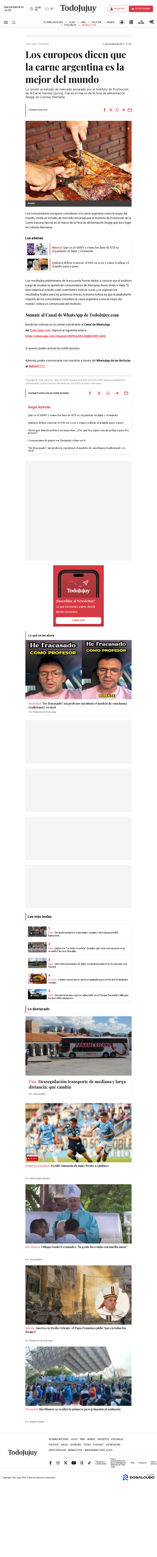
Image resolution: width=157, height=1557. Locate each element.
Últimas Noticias (53, 22)
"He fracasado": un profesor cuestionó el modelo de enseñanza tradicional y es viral (76, 449)
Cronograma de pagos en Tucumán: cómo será (56, 440)
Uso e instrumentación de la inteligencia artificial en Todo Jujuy (118, 1463)
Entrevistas (113, 1444)
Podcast (98, 1444)
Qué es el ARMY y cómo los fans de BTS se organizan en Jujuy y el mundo (73, 415)
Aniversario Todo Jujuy (99, 1450)
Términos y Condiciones (100, 1462)
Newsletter (89, 25)
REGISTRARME (143, 8)
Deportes (103, 1439)
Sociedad (44, 44)
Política (96, 22)
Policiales (70, 25)
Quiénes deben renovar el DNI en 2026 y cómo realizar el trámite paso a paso (76, 422)
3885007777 (36, 366)
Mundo (111, 22)
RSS (132, 1462)
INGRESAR (119, 8)
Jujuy (72, 22)
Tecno (87, 1444)
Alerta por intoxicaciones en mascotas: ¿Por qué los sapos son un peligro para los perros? (78, 431)
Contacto (142, 1462)
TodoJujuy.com (40, 330)
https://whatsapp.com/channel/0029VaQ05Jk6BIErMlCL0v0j (65, 336)
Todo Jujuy (31, 44)
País (83, 22)
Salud (64, 1444)
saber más (78, 620)
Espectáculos (57, 1450)
